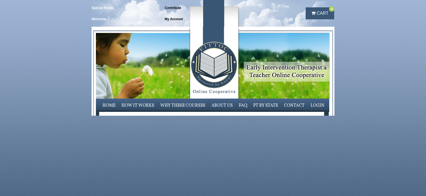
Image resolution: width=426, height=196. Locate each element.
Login (317, 106)
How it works (137, 106)
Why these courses (182, 106)
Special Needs (103, 8)
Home (108, 106)
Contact (294, 106)
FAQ (243, 106)
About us (222, 106)
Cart (322, 11)
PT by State (265, 106)
